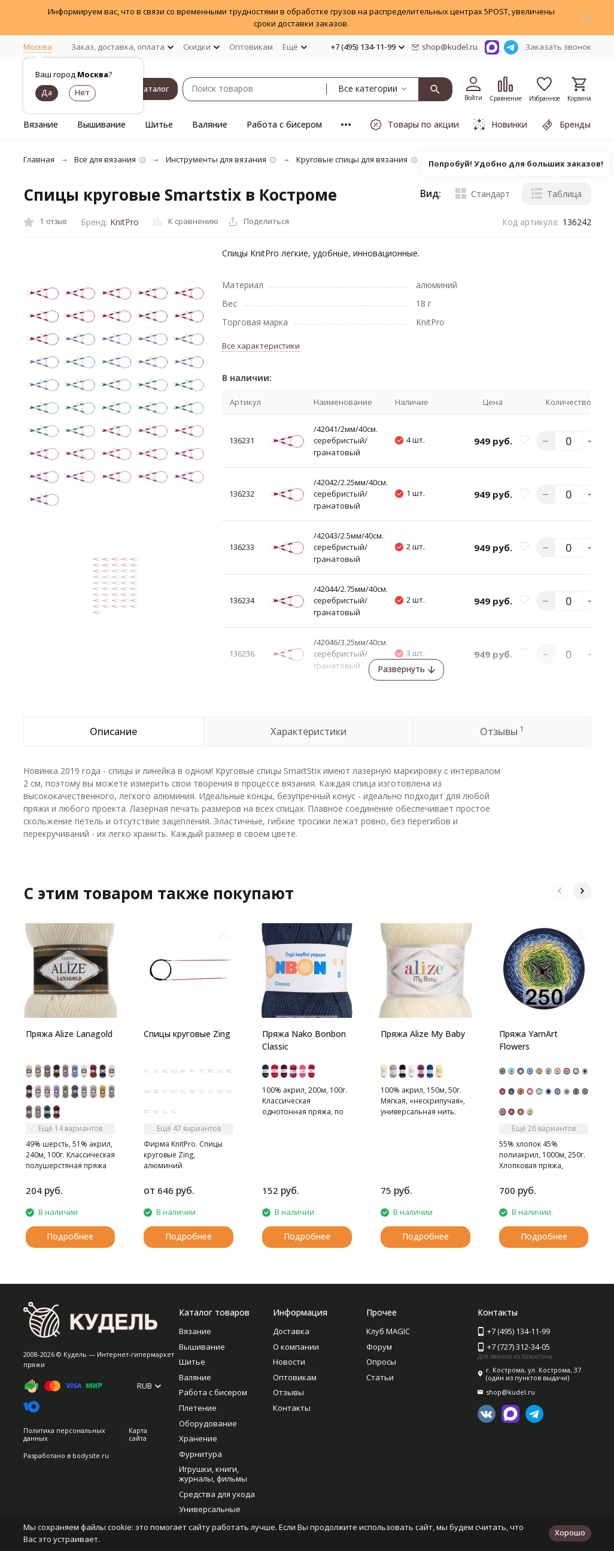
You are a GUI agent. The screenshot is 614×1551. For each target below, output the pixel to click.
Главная (38, 159)
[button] (560, 891)
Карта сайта (138, 1434)
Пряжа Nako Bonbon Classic (304, 1040)
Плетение (198, 1407)
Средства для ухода (217, 1494)
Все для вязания (105, 159)
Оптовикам (251, 46)
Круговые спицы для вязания (352, 159)
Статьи (380, 1377)
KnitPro (124, 222)
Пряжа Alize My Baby (423, 1033)
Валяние (209, 124)
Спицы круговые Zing (187, 1033)
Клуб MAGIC (388, 1331)
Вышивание (101, 124)
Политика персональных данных (64, 1434)
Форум (379, 1346)
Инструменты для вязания (216, 159)
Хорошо (570, 1532)
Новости (289, 1361)
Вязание (40, 124)
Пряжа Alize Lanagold (69, 1033)
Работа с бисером (284, 124)
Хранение (198, 1438)
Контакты (292, 1407)
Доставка (291, 1331)
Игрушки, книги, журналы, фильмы (213, 1474)
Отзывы (288, 1392)
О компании (296, 1346)
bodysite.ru (90, 1455)
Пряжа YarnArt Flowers (528, 1040)
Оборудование (208, 1423)
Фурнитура (200, 1454)
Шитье (159, 124)
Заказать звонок (558, 46)
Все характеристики (261, 345)
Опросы (381, 1361)
